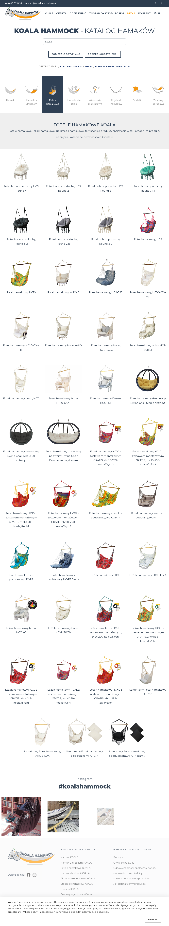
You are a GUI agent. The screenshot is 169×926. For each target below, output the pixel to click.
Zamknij (153, 919)
